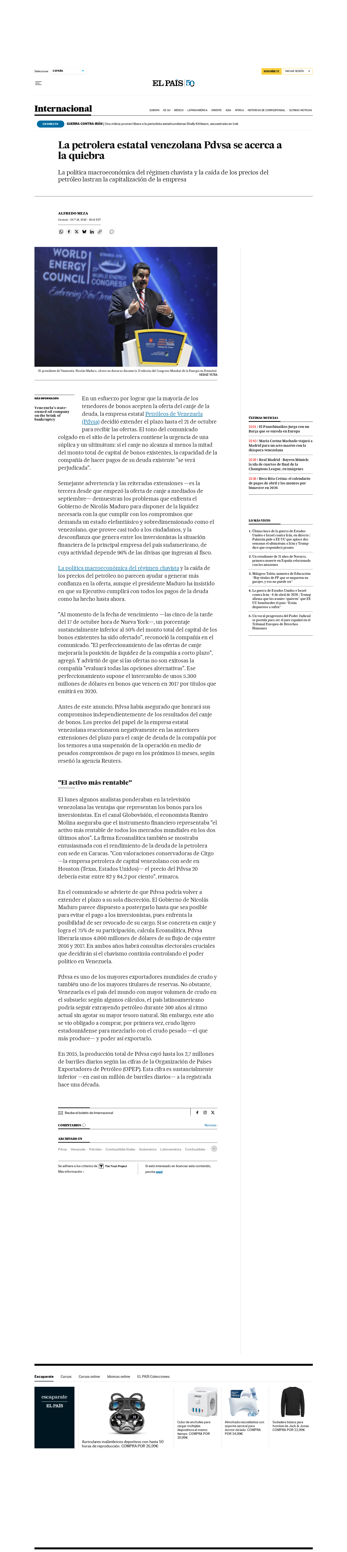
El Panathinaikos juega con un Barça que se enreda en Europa (279, 428)
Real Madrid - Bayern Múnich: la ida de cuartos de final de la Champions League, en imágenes (279, 464)
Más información (71, 1171)
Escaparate (43, 1376)
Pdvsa (62, 1149)
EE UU (167, 110)
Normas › (211, 1125)
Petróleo (95, 1149)
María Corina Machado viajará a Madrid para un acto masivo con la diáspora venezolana (281, 445)
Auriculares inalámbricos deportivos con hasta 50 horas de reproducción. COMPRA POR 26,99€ (123, 1444)
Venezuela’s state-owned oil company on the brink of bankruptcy (51, 413)
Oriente (216, 110)
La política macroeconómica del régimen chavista (118, 568)
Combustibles (195, 1149)
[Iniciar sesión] (298, 71)
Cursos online (89, 1376)
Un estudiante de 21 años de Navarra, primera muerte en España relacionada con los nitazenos (281, 560)
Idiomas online (118, 1376)
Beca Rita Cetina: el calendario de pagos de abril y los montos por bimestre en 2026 (279, 483)
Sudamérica (147, 1149)
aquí (159, 1172)
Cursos (66, 1376)
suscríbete (272, 71)
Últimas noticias (300, 110)
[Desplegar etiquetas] (214, 1148)
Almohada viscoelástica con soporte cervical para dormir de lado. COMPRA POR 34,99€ (244, 1428)
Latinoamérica (197, 110)
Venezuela (78, 1149)
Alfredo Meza (73, 213)
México (179, 110)
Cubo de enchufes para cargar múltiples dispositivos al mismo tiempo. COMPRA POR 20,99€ (193, 1429)
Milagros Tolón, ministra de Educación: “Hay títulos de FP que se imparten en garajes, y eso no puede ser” (281, 578)
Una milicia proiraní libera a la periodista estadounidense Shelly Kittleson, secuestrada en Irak (152, 124)
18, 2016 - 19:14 (85, 219)
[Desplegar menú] (38, 83)
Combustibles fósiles (120, 1149)
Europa (155, 110)
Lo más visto (259, 520)
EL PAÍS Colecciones (153, 1376)
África (239, 110)
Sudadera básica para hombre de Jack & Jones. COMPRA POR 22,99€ (291, 1426)
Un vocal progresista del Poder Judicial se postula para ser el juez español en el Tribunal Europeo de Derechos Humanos (281, 622)
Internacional (63, 109)
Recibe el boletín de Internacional (89, 1113)
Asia (228, 110)
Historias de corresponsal (267, 110)
